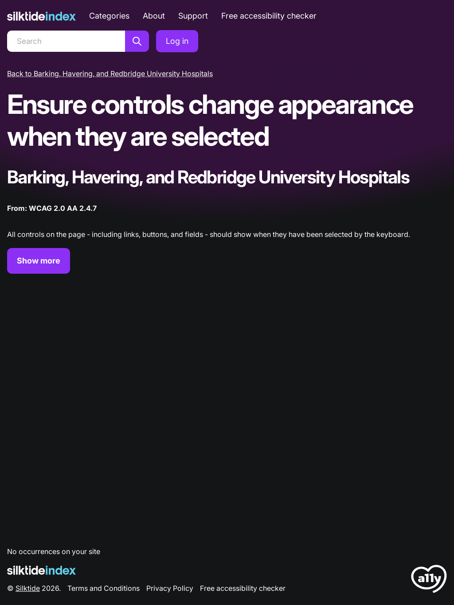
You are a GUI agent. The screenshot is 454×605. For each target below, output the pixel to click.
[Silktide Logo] (41, 570)
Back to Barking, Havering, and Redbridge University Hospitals (110, 73)
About (154, 15)
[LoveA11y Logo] (429, 580)
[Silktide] (41, 16)
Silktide (28, 588)
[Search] (66, 41)
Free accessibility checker (269, 15)
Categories (109, 15)
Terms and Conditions (103, 588)
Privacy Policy (169, 588)
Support (193, 15)
